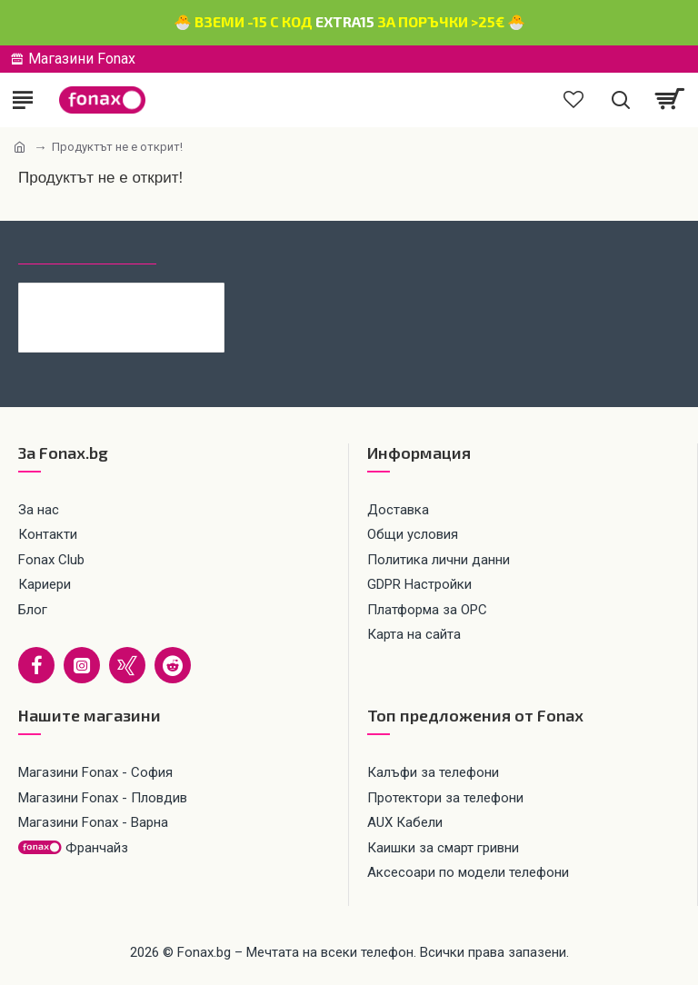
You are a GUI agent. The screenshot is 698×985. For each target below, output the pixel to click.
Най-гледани (221, 247)
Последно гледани (87, 247)
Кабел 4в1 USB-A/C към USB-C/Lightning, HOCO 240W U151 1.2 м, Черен (149, 297)
